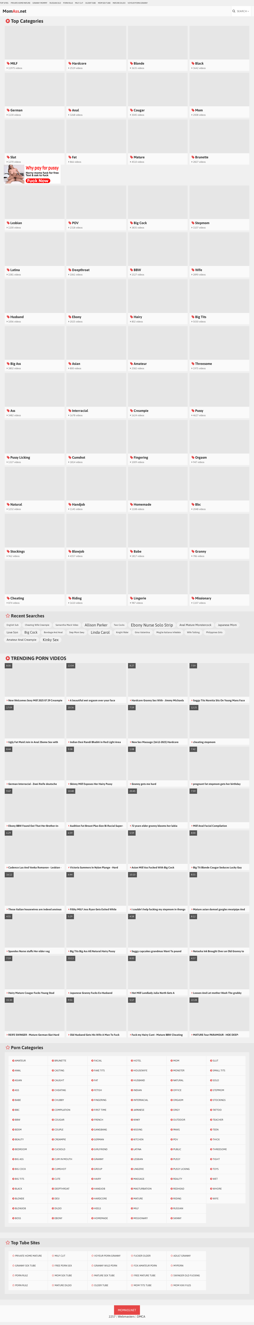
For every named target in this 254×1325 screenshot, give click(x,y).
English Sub (13, 628)
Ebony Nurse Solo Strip (152, 628)
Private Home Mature (20, 3)
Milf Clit (79, 3)
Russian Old (55, 3)
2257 (112, 1319)
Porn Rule (68, 3)
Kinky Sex (51, 643)
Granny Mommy (40, 3)
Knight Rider (122, 635)
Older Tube (90, 3)
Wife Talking (193, 635)
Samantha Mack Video (67, 628)
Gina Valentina (142, 635)
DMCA (141, 1319)
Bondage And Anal (53, 635)
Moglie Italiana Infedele (168, 635)
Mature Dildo (119, 3)
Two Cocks (119, 628)
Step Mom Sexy (76, 635)
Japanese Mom (227, 628)
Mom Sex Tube (104, 3)
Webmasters (126, 1319)
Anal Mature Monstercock (195, 628)
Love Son (12, 635)
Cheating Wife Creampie (37, 628)
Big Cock (30, 635)
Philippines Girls (214, 635)
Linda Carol (100, 635)
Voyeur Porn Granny (138, 3)
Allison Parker (96, 628)
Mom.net (24, 13)
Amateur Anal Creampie (21, 642)
